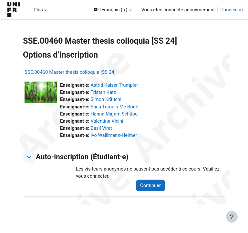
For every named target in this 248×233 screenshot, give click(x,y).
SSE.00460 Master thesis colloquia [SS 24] (70, 72)
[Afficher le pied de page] (232, 217)
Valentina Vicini (106, 121)
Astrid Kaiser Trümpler (114, 85)
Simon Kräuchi (105, 99)
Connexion (231, 10)
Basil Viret (101, 128)
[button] (113, 10)
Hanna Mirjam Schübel (114, 114)
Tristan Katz (103, 92)
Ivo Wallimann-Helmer (113, 135)
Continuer (150, 185)
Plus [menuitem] (38, 10)
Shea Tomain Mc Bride (114, 107)
